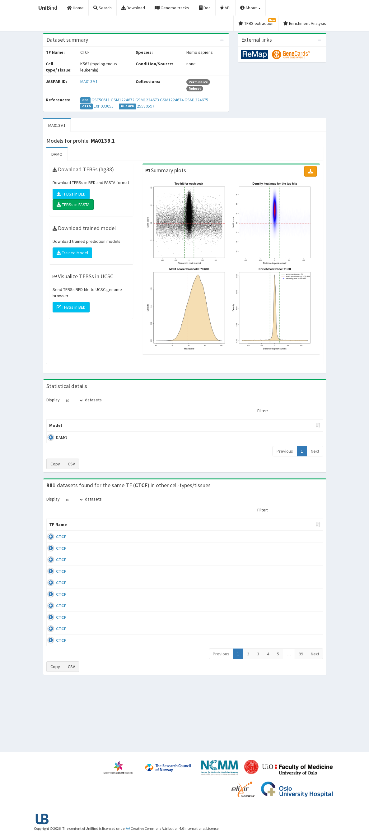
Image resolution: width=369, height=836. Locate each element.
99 (301, 720)
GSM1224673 (147, 100)
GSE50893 (273, 627)
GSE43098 (273, 543)
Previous (285, 451)
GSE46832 (273, 561)
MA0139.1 (89, 81)
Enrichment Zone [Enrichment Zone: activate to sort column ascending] (158, 425)
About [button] (250, 8)
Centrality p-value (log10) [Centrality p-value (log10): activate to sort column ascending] (286, 425)
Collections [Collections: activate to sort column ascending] (207, 530)
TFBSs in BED (71, 194)
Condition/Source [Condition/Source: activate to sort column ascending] (136, 530)
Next (315, 451)
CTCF (54, 543)
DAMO (57, 154)
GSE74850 (273, 579)
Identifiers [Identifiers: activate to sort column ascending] (275, 530)
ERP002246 (274, 591)
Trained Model (72, 253)
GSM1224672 (122, 100)
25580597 (145, 106)
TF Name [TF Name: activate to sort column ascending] (55, 527)
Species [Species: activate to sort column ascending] (239, 530)
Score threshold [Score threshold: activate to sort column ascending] (230, 425)
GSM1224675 (196, 100)
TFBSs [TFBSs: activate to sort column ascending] (194, 425)
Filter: (290, 411)
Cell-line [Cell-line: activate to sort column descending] (81, 530)
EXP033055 (104, 106)
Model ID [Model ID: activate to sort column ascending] (119, 425)
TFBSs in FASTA (73, 204)
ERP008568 (274, 609)
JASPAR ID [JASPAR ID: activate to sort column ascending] (305, 527)
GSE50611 (100, 100)
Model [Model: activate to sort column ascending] (55, 425)
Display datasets (74, 400)
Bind (47, 7)
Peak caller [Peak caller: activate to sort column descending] (85, 425)
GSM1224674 (172, 100)
